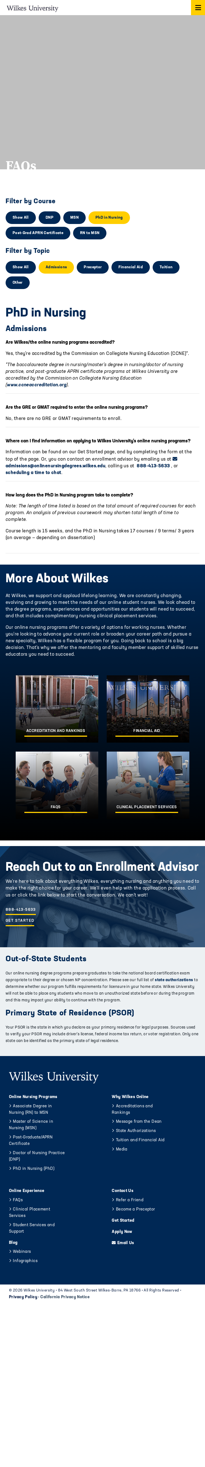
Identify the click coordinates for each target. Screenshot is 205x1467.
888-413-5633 (153, 466)
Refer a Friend (129, 1200)
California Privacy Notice (65, 1297)
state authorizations (173, 980)
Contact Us (122, 1191)
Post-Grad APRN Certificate (38, 233)
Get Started (20, 921)
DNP (49, 218)
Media (121, 1149)
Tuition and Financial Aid (140, 1140)
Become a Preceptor (135, 1209)
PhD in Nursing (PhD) (33, 1169)
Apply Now (122, 1232)
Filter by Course (31, 201)
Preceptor (93, 267)
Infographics (25, 1261)
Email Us (125, 1243)
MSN (74, 218)
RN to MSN (89, 233)
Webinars (22, 1252)
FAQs (18, 1200)
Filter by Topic (28, 251)
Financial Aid (130, 267)
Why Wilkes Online (130, 1097)
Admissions (56, 267)
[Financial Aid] (148, 709)
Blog (13, 1243)
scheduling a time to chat (33, 472)
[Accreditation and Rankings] (57, 709)
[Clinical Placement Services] (148, 785)
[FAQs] (57, 785)
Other (18, 283)
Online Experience (26, 1191)
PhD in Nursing (109, 218)
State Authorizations (136, 1131)
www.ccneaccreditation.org (36, 385)
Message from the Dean (139, 1122)
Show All (21, 218)
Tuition (166, 267)
